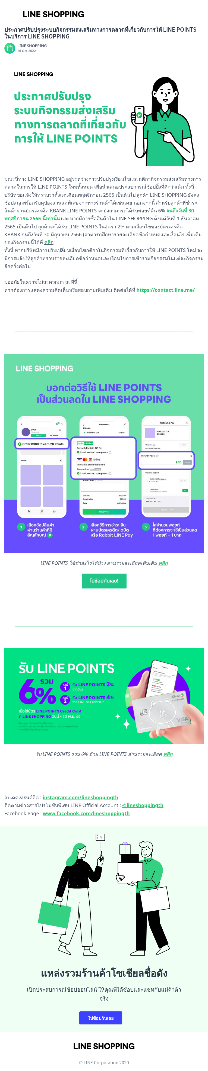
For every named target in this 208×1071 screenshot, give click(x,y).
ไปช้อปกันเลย (101, 1018)
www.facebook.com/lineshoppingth (86, 813)
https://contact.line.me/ (165, 290)
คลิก (167, 754)
